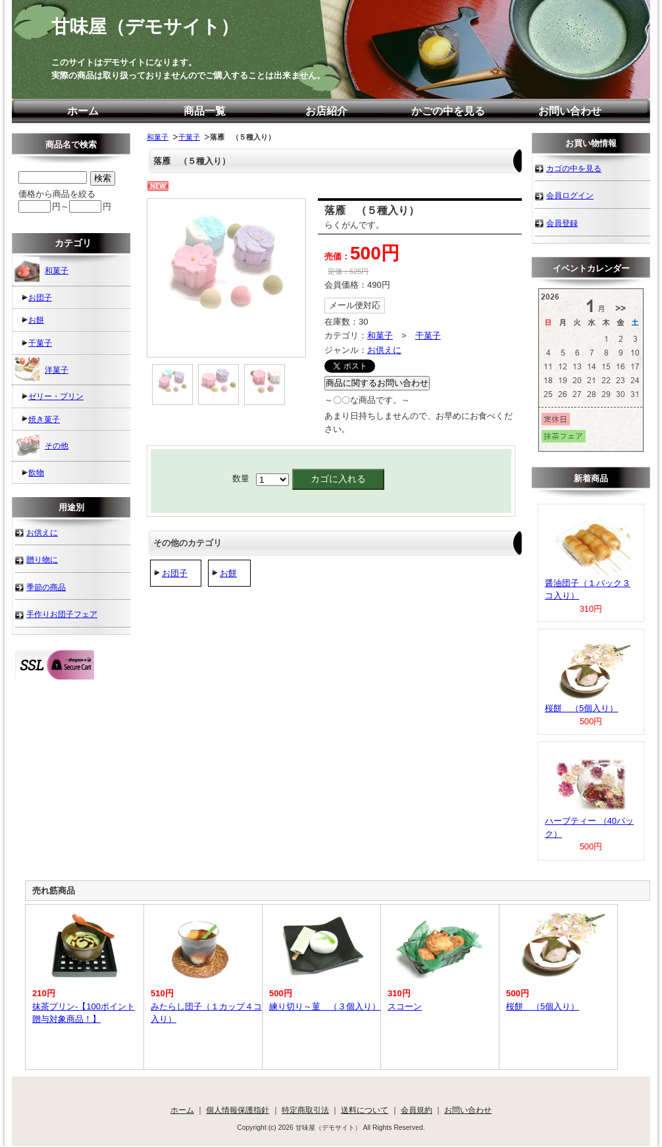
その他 (40, 445)
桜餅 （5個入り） (581, 708)
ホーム (83, 111)
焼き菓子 (44, 419)
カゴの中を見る (573, 168)
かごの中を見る (448, 111)
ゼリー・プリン (56, 396)
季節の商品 (46, 587)
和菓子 (157, 137)
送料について (364, 1110)
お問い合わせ (569, 111)
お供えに (384, 350)
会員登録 (562, 223)
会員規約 (416, 1110)
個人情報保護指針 (237, 1110)
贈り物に (42, 559)
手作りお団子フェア (61, 614)
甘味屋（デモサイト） (145, 26)
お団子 (175, 573)
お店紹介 (326, 111)
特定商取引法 (305, 1110)
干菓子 (189, 137)
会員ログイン (570, 195)
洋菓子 (40, 369)
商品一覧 (205, 111)
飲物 (36, 472)
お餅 (228, 573)
